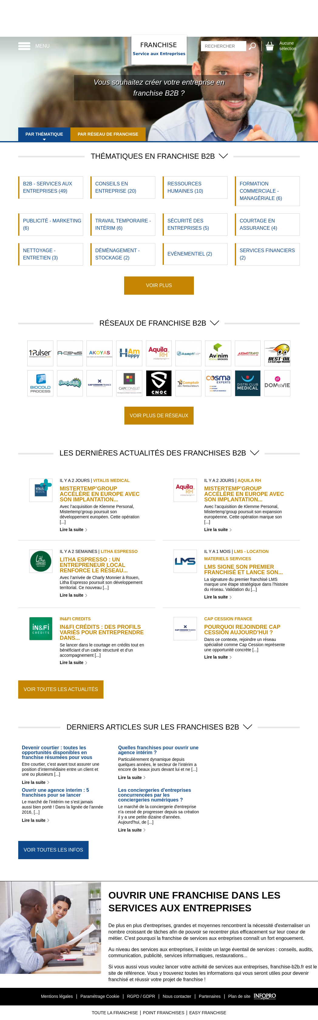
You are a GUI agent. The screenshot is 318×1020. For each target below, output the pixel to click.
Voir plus (159, 285)
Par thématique (44, 134)
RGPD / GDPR (141, 996)
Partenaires (210, 996)
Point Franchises (163, 1012)
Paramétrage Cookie (99, 996)
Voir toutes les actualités (61, 689)
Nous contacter (177, 996)
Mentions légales (57, 996)
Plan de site (239, 996)
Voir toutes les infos (53, 849)
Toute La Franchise (115, 1012)
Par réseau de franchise (108, 134)
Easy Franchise (207, 1012)
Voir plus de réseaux (159, 415)
